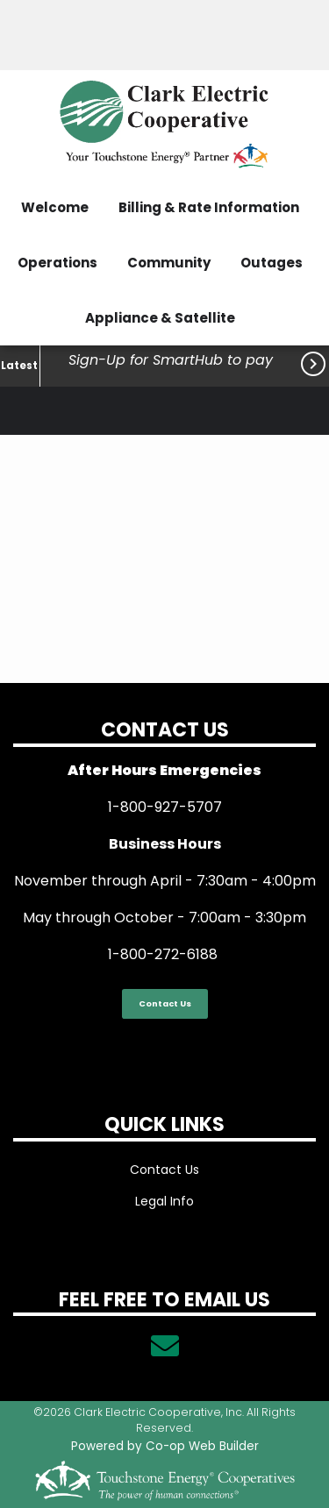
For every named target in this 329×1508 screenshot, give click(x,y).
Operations (57, 262)
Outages (271, 262)
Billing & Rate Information (208, 207)
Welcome (55, 207)
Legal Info (164, 1201)
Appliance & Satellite (160, 318)
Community (169, 262)
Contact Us (165, 1003)
